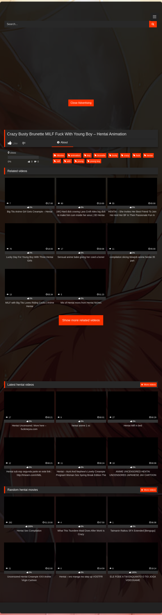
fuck (136, 155)
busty (113, 155)
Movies (59, 155)
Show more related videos (81, 320)
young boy (94, 161)
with (67, 161)
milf (57, 161)
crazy (125, 155)
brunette (100, 155)
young (79, 161)
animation (74, 155)
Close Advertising (81, 102)
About (62, 142)
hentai (148, 155)
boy (87, 155)
